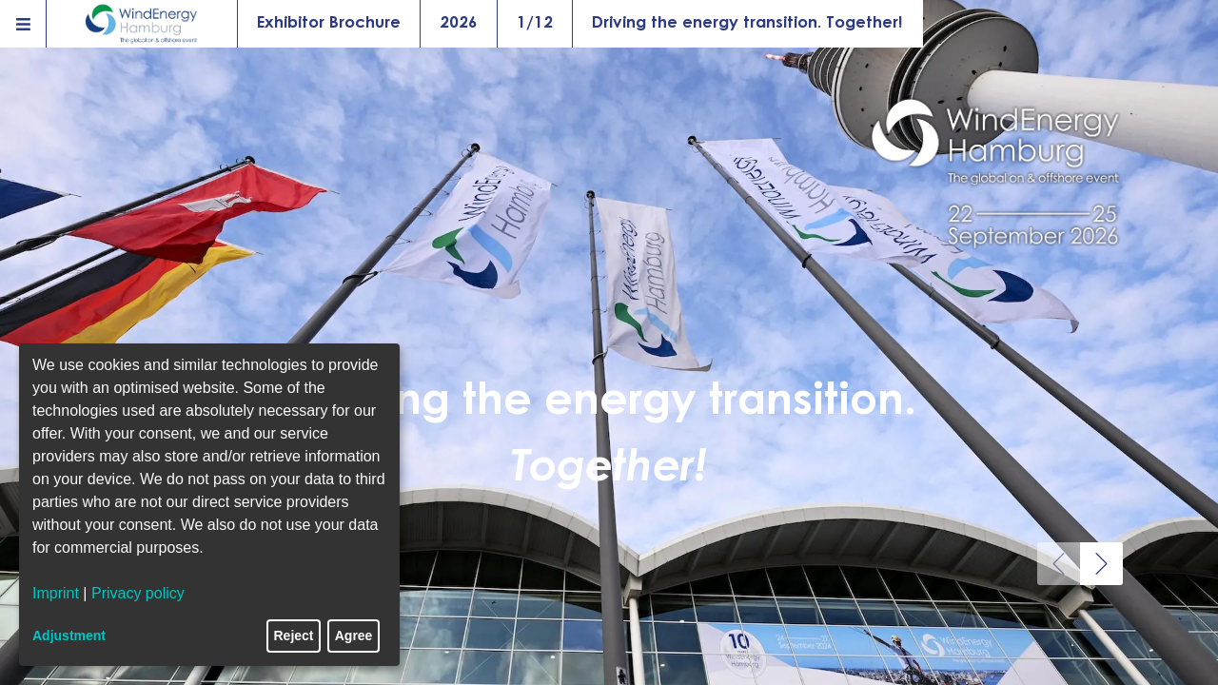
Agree (354, 635)
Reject (294, 635)
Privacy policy (138, 593)
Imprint (55, 593)
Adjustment (69, 635)
